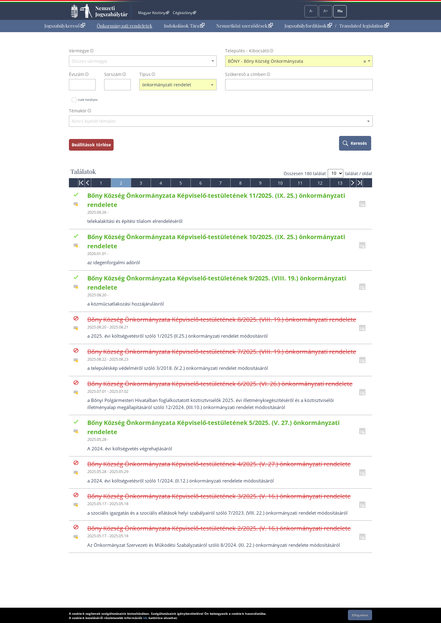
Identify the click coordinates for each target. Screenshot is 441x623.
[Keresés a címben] (294, 84)
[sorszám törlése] (126, 84)
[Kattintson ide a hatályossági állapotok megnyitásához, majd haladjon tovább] (364, 204)
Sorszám (113, 74)
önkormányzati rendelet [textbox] (166, 85)
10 (280, 183)
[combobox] (142, 61)
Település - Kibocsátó (247, 51)
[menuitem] (65, 25)
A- (311, 10)
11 (300, 183)
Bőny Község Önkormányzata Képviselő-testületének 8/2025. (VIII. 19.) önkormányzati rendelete (221, 319)
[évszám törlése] (91, 84)
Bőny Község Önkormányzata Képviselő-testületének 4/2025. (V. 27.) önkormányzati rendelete (219, 464)
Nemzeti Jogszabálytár (111, 11)
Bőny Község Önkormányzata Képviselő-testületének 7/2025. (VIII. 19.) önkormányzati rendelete (221, 351)
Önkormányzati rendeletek (124, 26)
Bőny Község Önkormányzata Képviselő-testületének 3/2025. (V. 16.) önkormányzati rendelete (219, 496)
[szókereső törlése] (368, 84)
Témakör (78, 111)
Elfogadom (360, 615)
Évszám (76, 74)
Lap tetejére (412, 595)
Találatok (83, 171)
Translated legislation (364, 26)
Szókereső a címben (245, 74)
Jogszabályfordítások (308, 26)
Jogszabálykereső (64, 26)
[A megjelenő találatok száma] (335, 173)
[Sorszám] (113, 84)
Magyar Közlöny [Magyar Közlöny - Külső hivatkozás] (153, 12)
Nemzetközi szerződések (244, 26)
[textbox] (142, 61)
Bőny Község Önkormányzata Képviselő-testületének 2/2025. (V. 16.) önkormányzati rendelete (219, 528)
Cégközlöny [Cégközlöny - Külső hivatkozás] (184, 12)
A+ (325, 10)
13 (339, 183)
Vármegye (79, 51)
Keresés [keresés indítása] (359, 143)
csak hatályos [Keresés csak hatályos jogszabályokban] (88, 99)
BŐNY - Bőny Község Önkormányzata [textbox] (297, 61)
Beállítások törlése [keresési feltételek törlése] (91, 145)
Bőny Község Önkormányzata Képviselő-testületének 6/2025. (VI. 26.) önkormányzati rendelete (219, 384)
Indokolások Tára (184, 26)
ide (145, 618)
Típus (145, 74)
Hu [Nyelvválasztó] (340, 10)
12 (320, 183)
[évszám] (78, 84)
